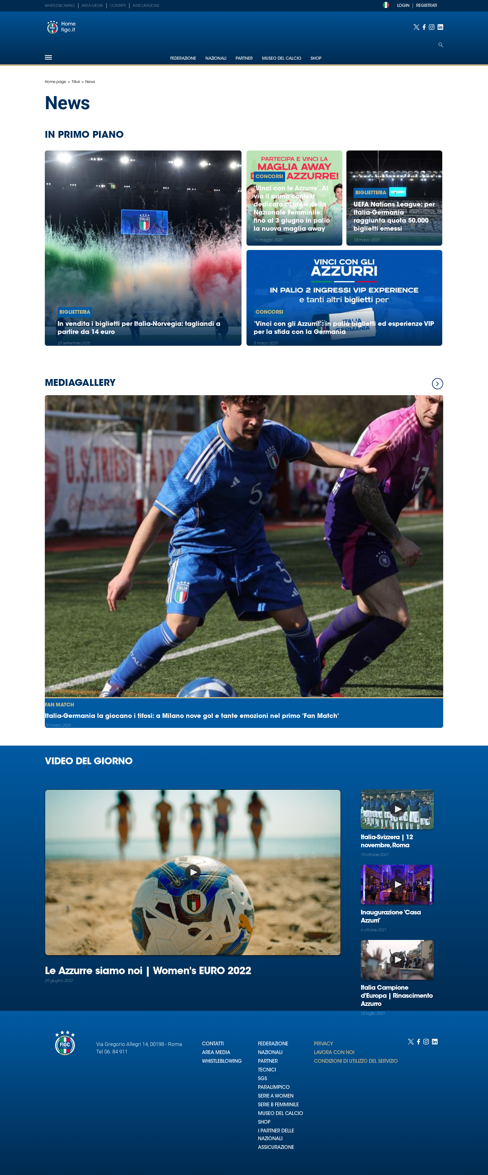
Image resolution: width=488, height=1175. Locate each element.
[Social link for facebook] (424, 27)
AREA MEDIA (216, 1053)
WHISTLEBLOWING (222, 1061)
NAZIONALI (270, 1053)
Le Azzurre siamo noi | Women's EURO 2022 (148, 972)
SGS (262, 1079)
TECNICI (267, 1070)
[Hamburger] (48, 57)
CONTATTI (213, 1044)
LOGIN (403, 6)
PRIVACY (323, 1044)
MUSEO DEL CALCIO (280, 1114)
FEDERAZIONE (273, 1044)
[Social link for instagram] (431, 27)
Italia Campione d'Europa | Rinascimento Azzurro (397, 996)
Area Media (92, 6)
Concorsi (269, 176)
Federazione (183, 59)
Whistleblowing (60, 6)
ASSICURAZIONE (276, 1147)
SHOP (264, 1122)
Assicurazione (146, 6)
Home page (55, 82)
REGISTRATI (426, 6)
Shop (316, 59)
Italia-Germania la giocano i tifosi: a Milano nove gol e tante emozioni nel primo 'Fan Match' (192, 716)
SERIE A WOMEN (275, 1096)
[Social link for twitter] (416, 27)
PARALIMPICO (274, 1087)
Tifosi (76, 82)
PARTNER (268, 1061)
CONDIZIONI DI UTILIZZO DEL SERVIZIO (356, 1061)
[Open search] (441, 45)
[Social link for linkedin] (440, 27)
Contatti (118, 6)
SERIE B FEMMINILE (278, 1105)
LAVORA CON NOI (334, 1053)
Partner (244, 59)
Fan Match (59, 705)
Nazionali (215, 59)
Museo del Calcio (281, 59)
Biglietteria (74, 312)
